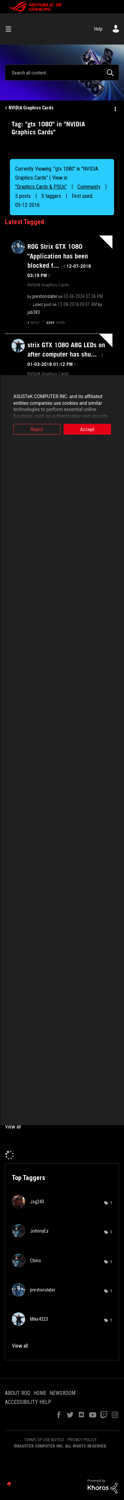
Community (89, 187)
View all (13, 1127)
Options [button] (114, 108)
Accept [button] (87, 429)
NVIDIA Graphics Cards (31, 107)
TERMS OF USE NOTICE (44, 1439)
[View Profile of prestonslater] (45, 296)
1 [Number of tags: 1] (111, 1203)
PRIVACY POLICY (82, 1439)
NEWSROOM (62, 1393)
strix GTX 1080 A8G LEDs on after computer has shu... (66, 354)
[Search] (62, 72)
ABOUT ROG (17, 1393)
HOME (39, 1393)
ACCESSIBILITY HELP (28, 1402)
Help (98, 29)
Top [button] (9, 1484)
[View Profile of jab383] (33, 312)
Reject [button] (36, 429)
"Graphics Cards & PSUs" (41, 187)
